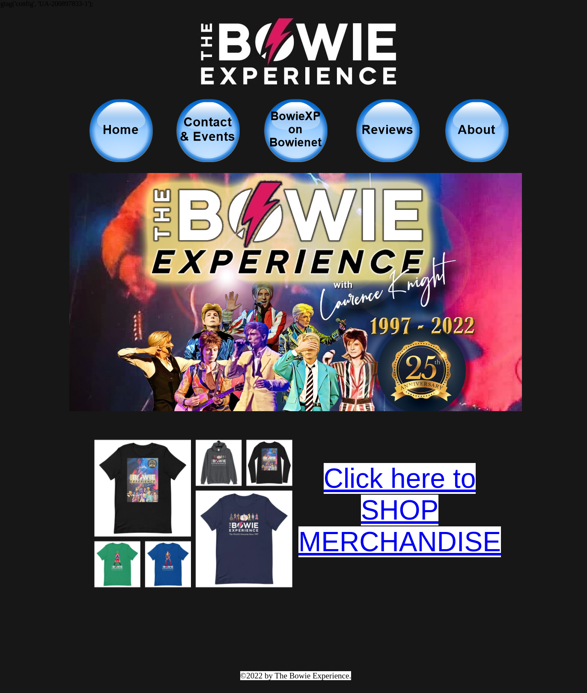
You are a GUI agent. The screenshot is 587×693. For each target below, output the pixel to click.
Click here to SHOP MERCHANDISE (399, 510)
